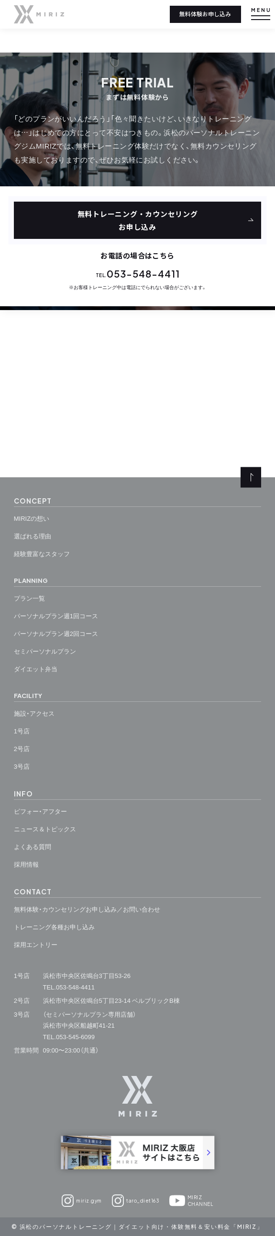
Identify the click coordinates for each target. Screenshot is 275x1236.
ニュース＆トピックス (45, 828)
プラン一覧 (29, 597)
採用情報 (26, 864)
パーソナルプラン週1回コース (56, 615)
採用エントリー (35, 944)
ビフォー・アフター (40, 811)
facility (28, 696)
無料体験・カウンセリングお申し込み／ (87, 909)
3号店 (22, 766)
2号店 (22, 748)
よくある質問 (32, 846)
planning (31, 581)
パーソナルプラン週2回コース (56, 633)
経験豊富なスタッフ (42, 553)
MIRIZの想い (31, 518)
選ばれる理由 (32, 535)
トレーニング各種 (54, 927)
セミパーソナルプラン (45, 651)
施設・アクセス (34, 713)
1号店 (22, 730)
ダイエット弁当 (35, 668)
